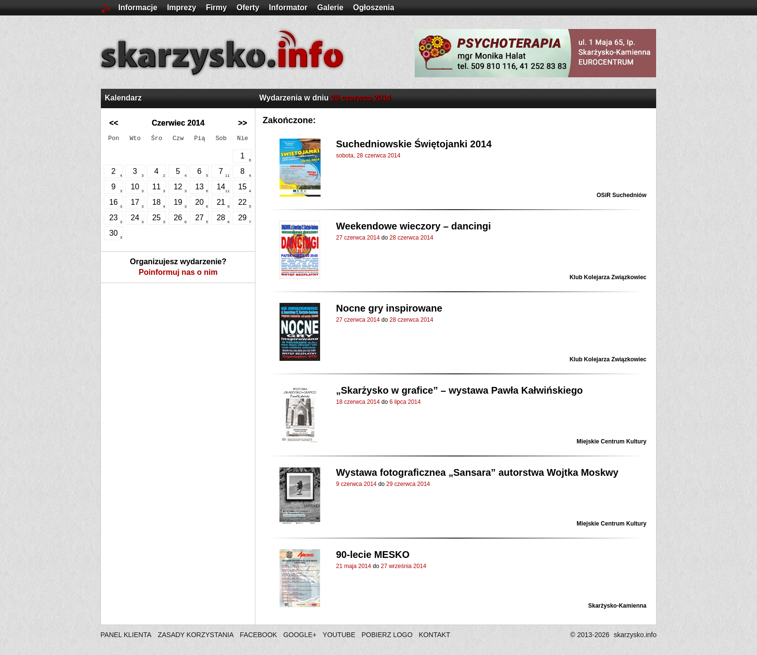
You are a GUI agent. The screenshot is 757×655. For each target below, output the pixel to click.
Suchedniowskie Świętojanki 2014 (413, 144)
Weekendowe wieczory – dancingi (413, 226)
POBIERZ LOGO (387, 635)
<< (113, 123)
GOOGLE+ (300, 635)
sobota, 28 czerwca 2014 (368, 155)
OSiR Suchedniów (621, 195)
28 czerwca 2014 (412, 237)
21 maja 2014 (353, 566)
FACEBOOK (258, 635)
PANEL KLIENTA (126, 635)
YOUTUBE (338, 635)
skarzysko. (635, 635)
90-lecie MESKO (372, 554)
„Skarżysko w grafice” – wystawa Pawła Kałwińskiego (459, 390)
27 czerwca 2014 (358, 237)
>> (242, 123)
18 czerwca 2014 (358, 402)
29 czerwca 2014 (408, 484)
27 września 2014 (403, 566)
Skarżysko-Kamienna (617, 605)
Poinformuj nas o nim (178, 272)
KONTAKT (434, 635)
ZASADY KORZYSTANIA (196, 635)
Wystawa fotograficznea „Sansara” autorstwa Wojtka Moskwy (477, 472)
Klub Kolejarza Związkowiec (608, 277)
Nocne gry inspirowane (389, 308)
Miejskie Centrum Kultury (611, 441)
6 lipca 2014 (405, 402)
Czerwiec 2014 (178, 123)
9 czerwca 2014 (356, 484)
